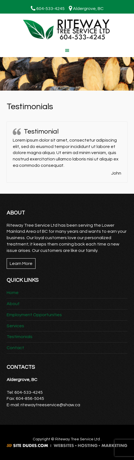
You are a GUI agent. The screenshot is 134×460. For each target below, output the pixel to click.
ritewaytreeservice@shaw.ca (50, 405)
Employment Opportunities (34, 315)
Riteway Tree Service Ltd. (67, 30)
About (13, 303)
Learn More (21, 263)
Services (15, 326)
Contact (15, 348)
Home (13, 292)
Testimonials (19, 336)
